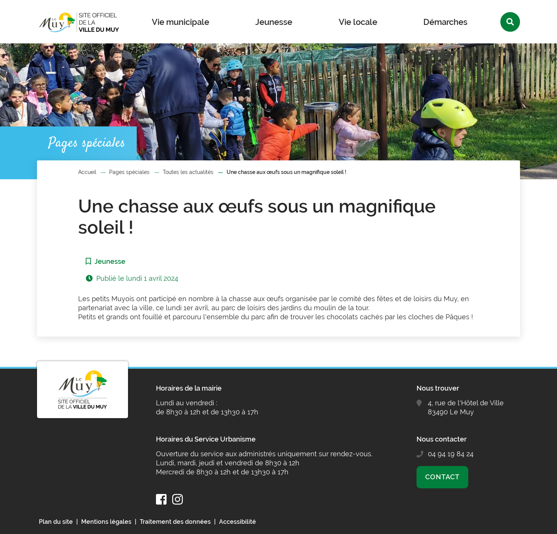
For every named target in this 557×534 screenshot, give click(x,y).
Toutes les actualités (188, 172)
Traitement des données (175, 521)
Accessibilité (237, 521)
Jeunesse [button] (273, 22)
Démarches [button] (445, 22)
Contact (442, 477)
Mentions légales (106, 521)
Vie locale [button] (358, 22)
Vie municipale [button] (180, 22)
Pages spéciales (129, 172)
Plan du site (56, 521)
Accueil (87, 172)
